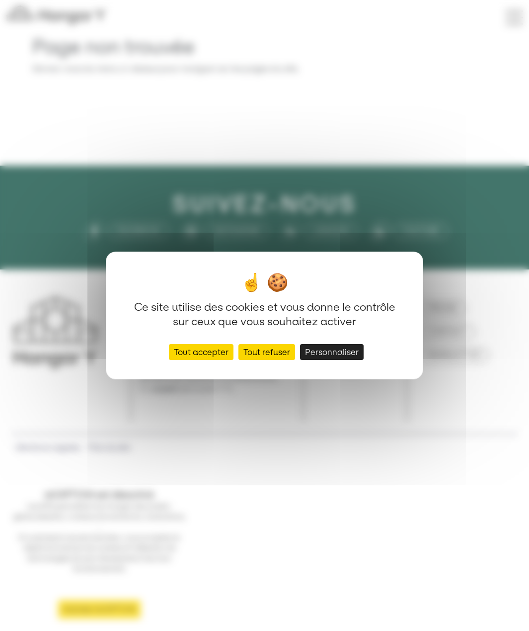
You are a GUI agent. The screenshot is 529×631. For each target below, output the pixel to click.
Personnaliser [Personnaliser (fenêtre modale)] (332, 352)
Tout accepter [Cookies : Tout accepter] (201, 352)
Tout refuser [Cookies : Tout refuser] (266, 352)
